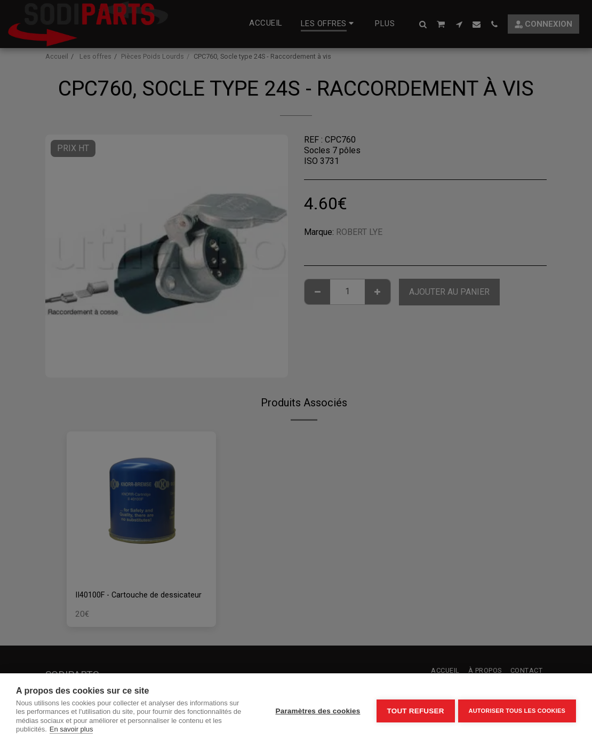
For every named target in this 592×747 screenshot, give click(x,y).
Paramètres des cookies (315, 710)
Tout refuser (413, 710)
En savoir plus (71, 729)
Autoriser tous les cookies (517, 709)
